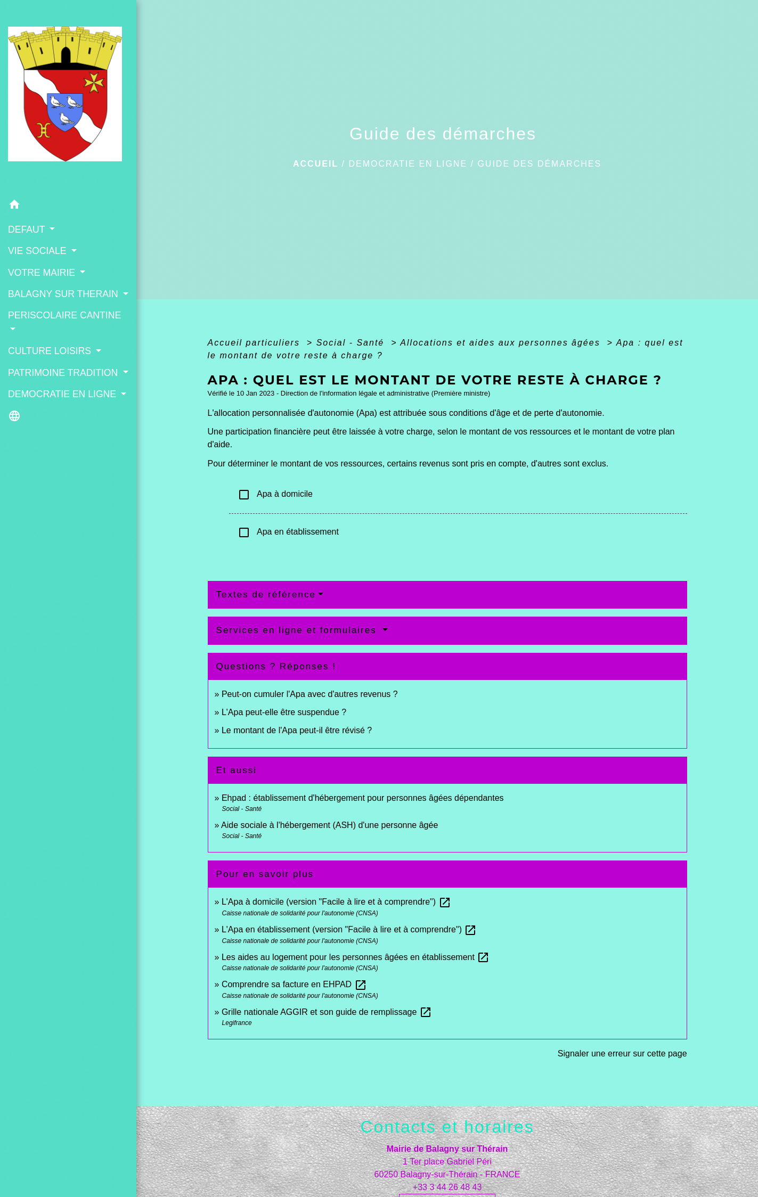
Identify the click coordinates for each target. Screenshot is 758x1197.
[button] (68, 206)
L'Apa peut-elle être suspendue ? (284, 712)
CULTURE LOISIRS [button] (51, 351)
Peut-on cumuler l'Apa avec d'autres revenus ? (310, 694)
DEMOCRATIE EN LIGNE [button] (63, 394)
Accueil (315, 163)
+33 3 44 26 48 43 (447, 1187)
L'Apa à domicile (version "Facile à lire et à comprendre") (336, 901)
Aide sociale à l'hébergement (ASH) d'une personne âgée (329, 825)
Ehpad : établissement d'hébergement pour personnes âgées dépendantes (363, 797)
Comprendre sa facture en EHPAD (294, 984)
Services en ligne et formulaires (298, 630)
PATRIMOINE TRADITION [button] (64, 372)
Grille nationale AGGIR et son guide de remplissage (327, 1011)
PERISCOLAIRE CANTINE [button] (64, 315)
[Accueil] (68, 97)
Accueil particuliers (256, 342)
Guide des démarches (539, 163)
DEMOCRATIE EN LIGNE (407, 163)
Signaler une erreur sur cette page (622, 1053)
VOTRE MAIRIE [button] (43, 272)
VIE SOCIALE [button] (38, 250)
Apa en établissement (288, 532)
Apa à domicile (275, 494)
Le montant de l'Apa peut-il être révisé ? (297, 730)
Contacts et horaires (447, 1126)
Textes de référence (266, 594)
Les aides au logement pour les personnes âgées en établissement (356, 957)
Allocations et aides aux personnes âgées (502, 342)
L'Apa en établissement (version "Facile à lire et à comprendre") (349, 929)
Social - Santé (352, 342)
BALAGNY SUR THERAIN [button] (64, 294)
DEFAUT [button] (27, 229)
